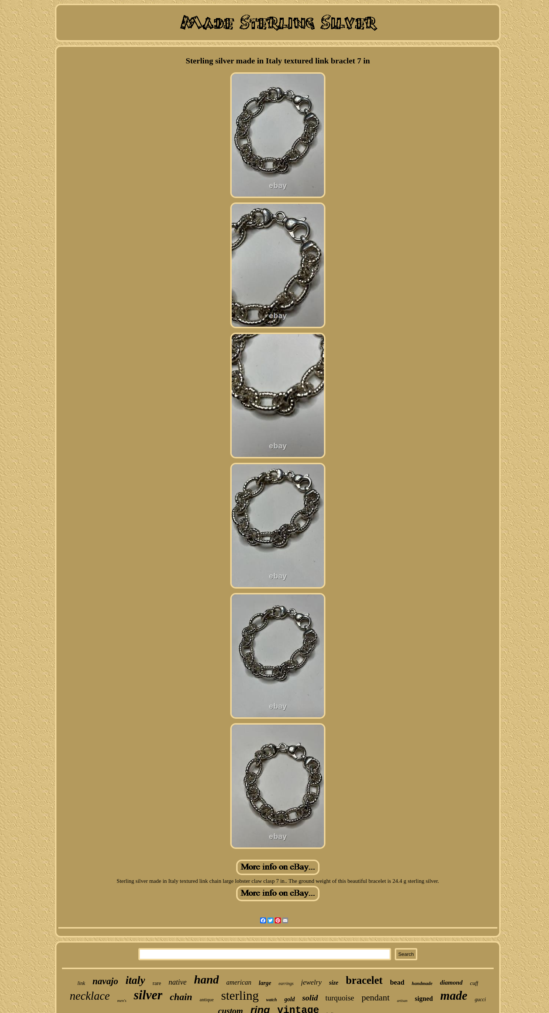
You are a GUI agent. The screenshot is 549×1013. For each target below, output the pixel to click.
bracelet (364, 980)
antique (207, 999)
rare (156, 983)
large (265, 983)
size (334, 982)
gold (289, 999)
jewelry (311, 982)
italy (135, 980)
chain (181, 997)
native (178, 982)
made (453, 995)
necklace (90, 995)
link (81, 983)
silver (148, 995)
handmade (422, 983)
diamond (451, 982)
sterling (240, 995)
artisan (402, 1001)
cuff (474, 983)
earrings (286, 983)
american (238, 982)
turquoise (339, 997)
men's (121, 1000)
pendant (376, 997)
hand (206, 979)
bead (397, 982)
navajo (105, 981)
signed (424, 998)
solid (310, 997)
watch (271, 999)
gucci (480, 999)
